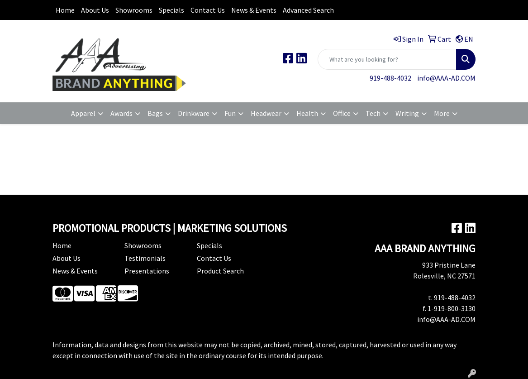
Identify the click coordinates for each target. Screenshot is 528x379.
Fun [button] (230, 113)
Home (65, 9)
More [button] (442, 113)
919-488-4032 (390, 77)
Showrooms (133, 9)
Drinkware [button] (193, 113)
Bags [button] (155, 113)
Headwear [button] (266, 113)
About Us (95, 9)
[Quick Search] (387, 59)
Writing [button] (407, 113)
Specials (171, 9)
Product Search (220, 270)
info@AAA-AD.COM (446, 77)
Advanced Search (308, 9)
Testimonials (145, 258)
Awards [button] (121, 113)
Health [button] (307, 113)
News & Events (253, 9)
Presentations (146, 270)
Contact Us (207, 9)
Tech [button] (373, 113)
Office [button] (342, 113)
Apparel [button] (83, 113)
